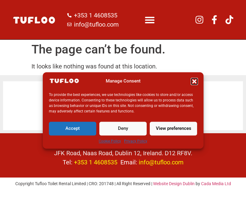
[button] (194, 85)
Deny (123, 131)
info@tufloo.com (161, 162)
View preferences (173, 131)
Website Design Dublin (174, 183)
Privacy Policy (135, 144)
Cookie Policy (110, 144)
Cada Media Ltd (216, 183)
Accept (72, 131)
